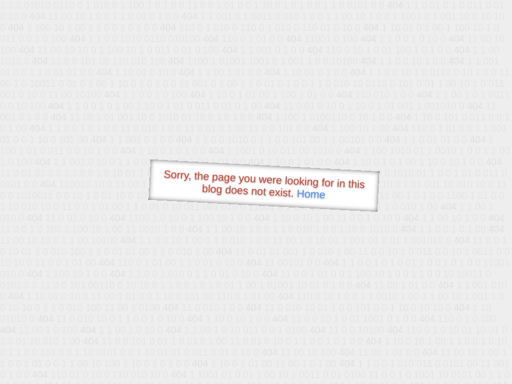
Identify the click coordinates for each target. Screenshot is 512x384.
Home (311, 194)
